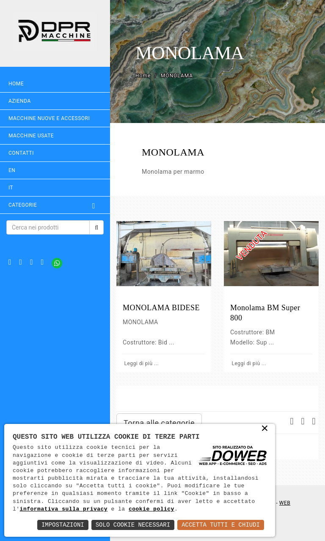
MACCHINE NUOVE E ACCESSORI (49, 118)
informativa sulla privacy (64, 509)
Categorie (55, 205)
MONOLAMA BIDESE (161, 307)
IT (10, 188)
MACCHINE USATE (31, 136)
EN (11, 170)
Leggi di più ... (141, 363)
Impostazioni (62, 525)
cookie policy (151, 509)
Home (16, 84)
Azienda (19, 101)
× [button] (265, 429)
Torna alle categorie (159, 422)
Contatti (21, 153)
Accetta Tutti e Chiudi (221, 525)
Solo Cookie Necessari (133, 525)
